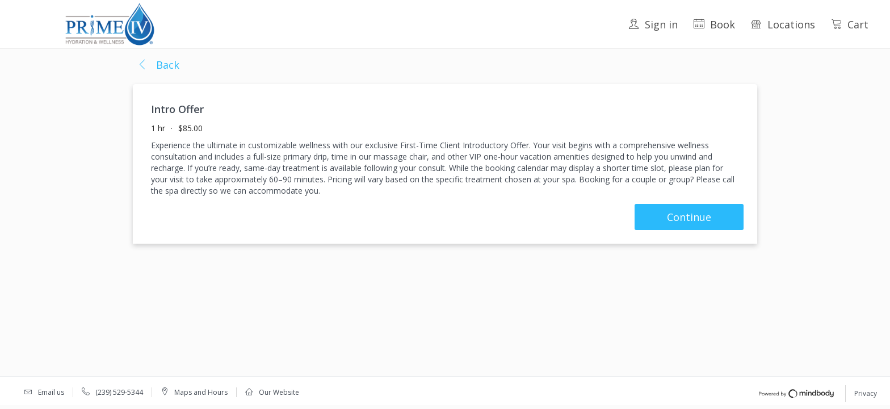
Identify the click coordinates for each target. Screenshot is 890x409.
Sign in (653, 24)
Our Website (279, 392)
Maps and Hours (201, 392)
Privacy (865, 393)
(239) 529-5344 (119, 392)
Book (714, 24)
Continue (689, 217)
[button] (158, 65)
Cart (849, 24)
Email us (51, 392)
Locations (783, 24)
